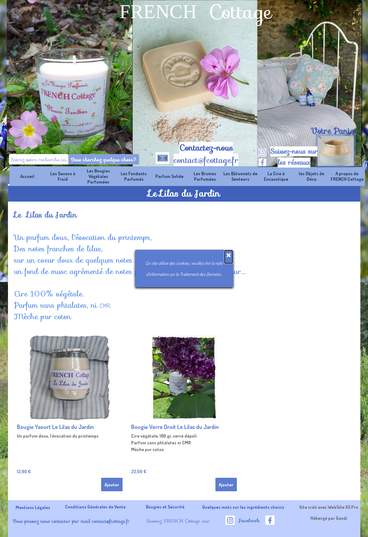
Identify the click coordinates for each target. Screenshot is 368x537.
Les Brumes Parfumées (205, 176)
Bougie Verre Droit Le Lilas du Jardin (175, 426)
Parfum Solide (169, 176)
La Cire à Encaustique (276, 176)
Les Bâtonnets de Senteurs (240, 176)
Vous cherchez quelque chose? (103, 159)
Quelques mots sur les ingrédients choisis (243, 507)
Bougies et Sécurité (165, 506)
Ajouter (111, 484)
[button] (162, 157)
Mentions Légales (33, 507)
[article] (69, 414)
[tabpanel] (334, 131)
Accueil (27, 176)
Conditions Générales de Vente (95, 506)
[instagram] (262, 152)
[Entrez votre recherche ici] (39, 159)
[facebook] (262, 162)
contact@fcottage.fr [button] (206, 160)
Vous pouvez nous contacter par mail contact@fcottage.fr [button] (71, 521)
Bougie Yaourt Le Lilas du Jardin (55, 426)
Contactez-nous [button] (206, 147)
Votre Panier (334, 131)
